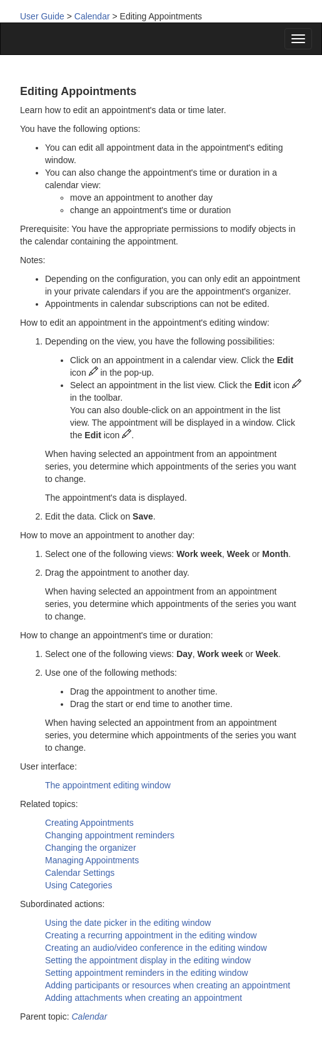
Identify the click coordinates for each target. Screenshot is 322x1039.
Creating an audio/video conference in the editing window (156, 948)
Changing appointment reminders (109, 835)
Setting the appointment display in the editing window (148, 960)
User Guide (42, 16)
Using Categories (78, 885)
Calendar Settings (79, 873)
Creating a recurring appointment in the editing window (151, 935)
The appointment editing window (108, 785)
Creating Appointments (89, 823)
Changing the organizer (90, 848)
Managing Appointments (92, 860)
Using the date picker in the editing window (128, 923)
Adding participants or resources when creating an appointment (167, 985)
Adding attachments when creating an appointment (143, 998)
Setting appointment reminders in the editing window (146, 973)
